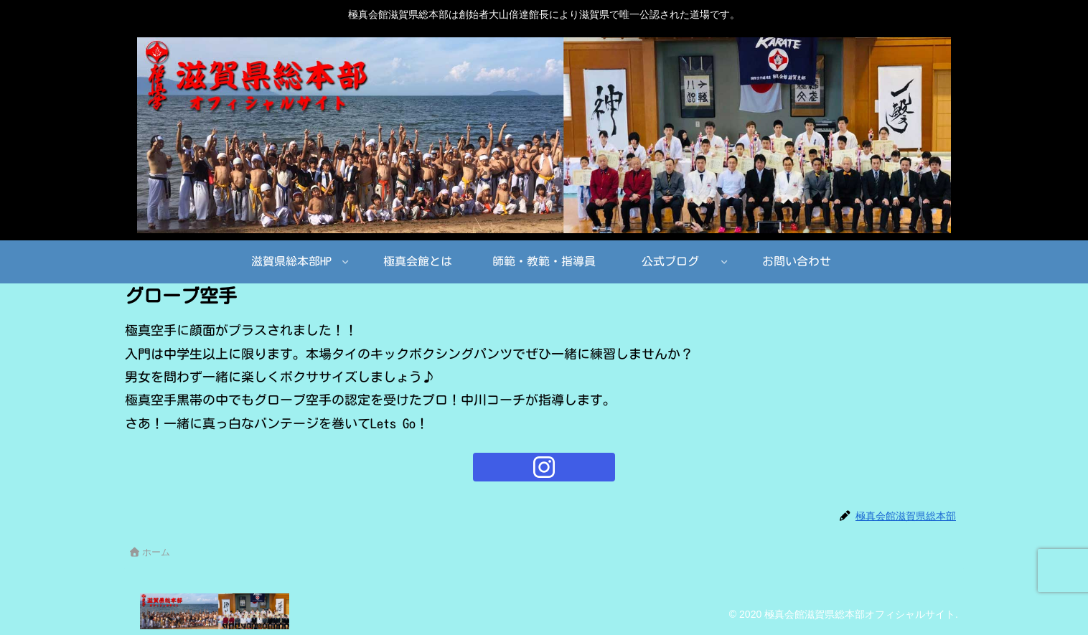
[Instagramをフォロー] (544, 467)
